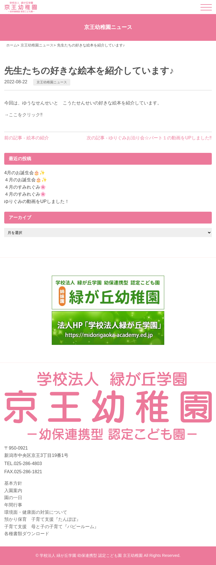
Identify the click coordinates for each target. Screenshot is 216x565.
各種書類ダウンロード (26, 533)
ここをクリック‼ (25, 114)
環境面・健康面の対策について (35, 512)
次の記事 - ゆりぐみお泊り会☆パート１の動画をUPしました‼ (149, 137)
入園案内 (13, 490)
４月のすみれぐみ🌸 (25, 187)
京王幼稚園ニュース (52, 82)
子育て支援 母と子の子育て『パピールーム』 (51, 526)
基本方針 (13, 483)
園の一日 (13, 497)
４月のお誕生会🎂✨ (25, 179)
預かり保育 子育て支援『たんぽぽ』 (42, 519)
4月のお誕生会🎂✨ (24, 172)
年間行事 (13, 505)
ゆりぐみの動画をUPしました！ (36, 201)
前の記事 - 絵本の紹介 (26, 137)
